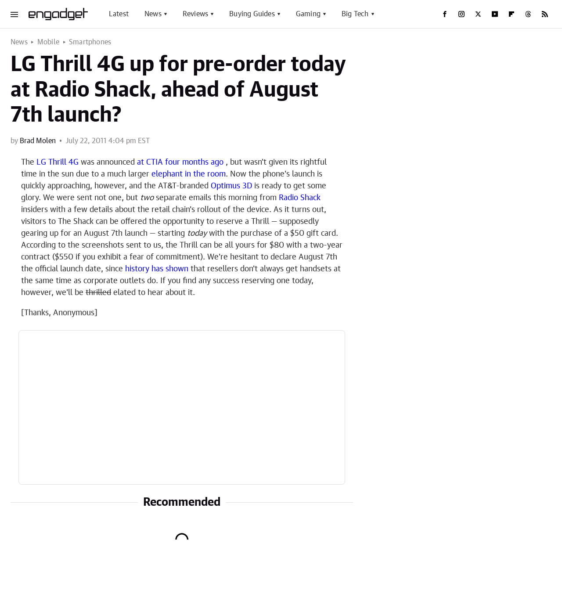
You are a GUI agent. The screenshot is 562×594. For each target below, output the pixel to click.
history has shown (156, 269)
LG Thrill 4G (57, 162)
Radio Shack (300, 198)
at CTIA (150, 162)
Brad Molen (38, 140)
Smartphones (90, 42)
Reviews (195, 14)
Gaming (308, 14)
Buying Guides (252, 14)
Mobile (48, 42)
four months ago (194, 162)
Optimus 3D (231, 186)
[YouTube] (494, 14)
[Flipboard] (511, 14)
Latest (119, 14)
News (153, 14)
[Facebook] (444, 14)
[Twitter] (478, 14)
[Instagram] (461, 14)
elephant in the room (188, 174)
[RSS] (544, 14)
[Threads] (528, 14)
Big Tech (355, 14)
